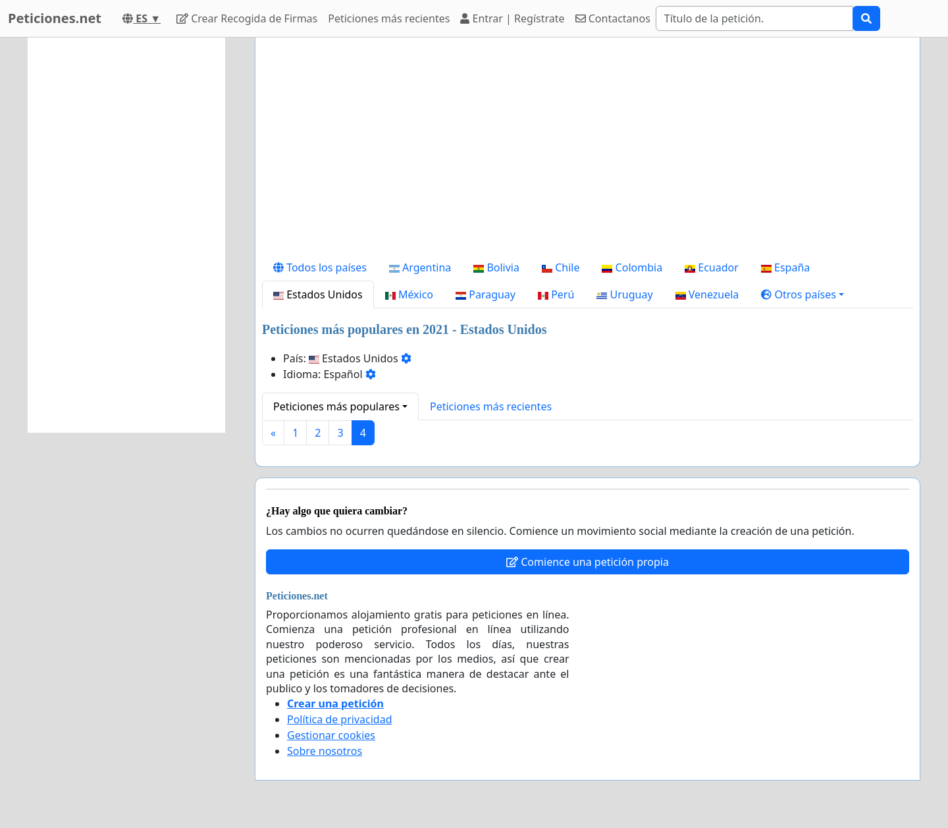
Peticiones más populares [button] (336, 406)
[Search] (754, 18)
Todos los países (320, 267)
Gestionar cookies (331, 735)
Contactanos (612, 18)
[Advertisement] (588, 151)
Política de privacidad (339, 719)
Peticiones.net (54, 18)
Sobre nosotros (324, 751)
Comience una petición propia (587, 562)
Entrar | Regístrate (512, 18)
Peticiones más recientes (389, 18)
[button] (802, 294)
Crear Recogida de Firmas (246, 18)
